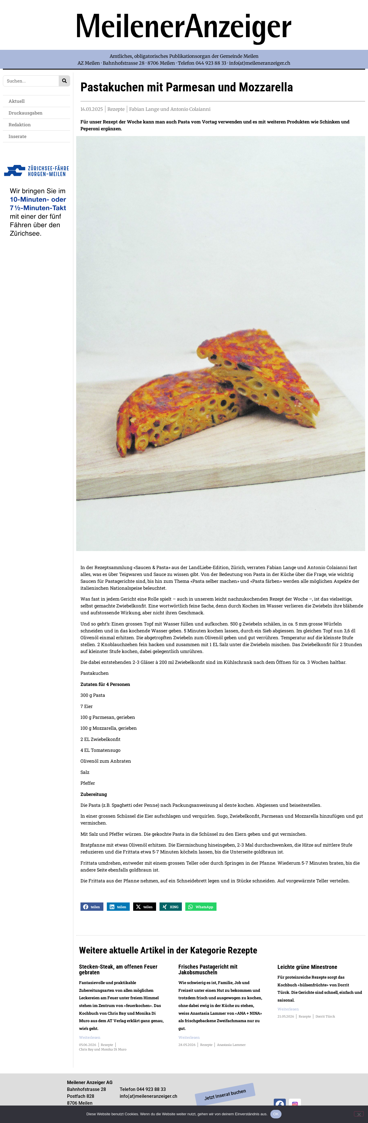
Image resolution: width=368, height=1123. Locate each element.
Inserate (19, 136)
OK (276, 1114)
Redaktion (21, 124)
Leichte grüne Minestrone (307, 968)
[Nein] (359, 1113)
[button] (91, 908)
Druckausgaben (25, 113)
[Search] (64, 81)
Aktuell (18, 101)
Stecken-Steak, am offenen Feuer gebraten (118, 971)
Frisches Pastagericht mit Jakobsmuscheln (207, 971)
